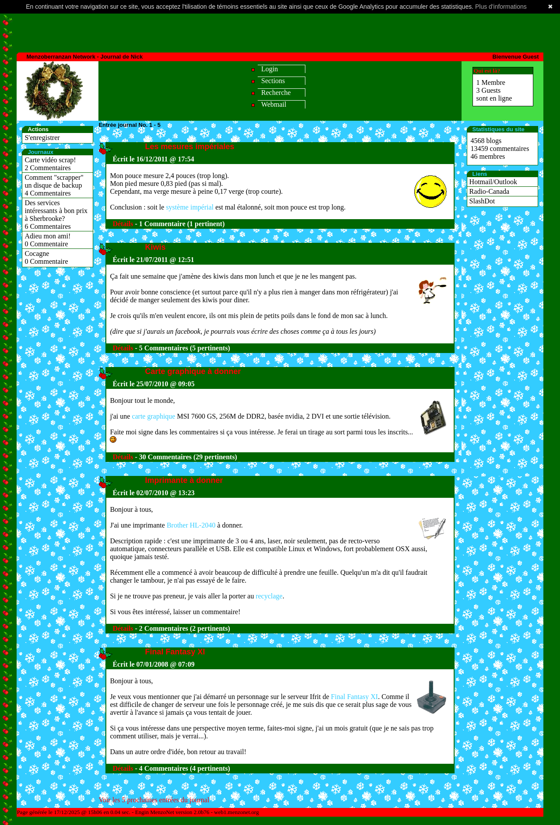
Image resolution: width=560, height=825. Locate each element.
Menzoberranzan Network (60, 56)
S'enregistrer (42, 137)
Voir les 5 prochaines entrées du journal (153, 800)
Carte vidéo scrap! (50, 160)
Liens (479, 174)
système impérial (190, 207)
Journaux (40, 152)
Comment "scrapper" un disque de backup (53, 181)
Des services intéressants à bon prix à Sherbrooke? (56, 210)
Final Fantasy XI (354, 696)
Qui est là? (487, 70)
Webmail (273, 104)
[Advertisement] (280, 31)
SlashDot (482, 201)
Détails (122, 223)
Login (269, 69)
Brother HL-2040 (191, 525)
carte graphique (153, 416)
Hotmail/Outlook (493, 181)
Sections (273, 80)
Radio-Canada (489, 191)
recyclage (269, 596)
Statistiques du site (498, 129)
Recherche (276, 92)
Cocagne (36, 253)
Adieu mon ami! (47, 236)
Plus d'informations (501, 6)
